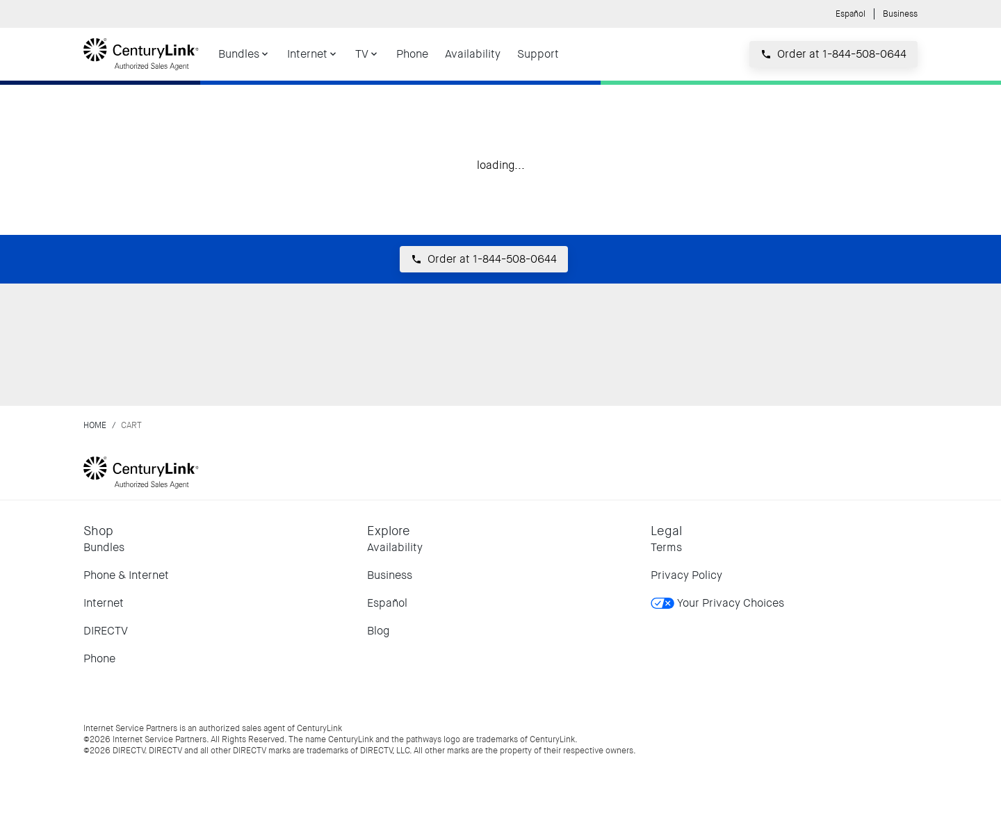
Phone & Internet (126, 575)
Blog (378, 630)
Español (850, 13)
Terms (666, 547)
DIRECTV (105, 630)
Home (94, 425)
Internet (103, 603)
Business (900, 13)
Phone (99, 658)
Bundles (103, 547)
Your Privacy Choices (717, 603)
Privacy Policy (686, 575)
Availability (395, 547)
